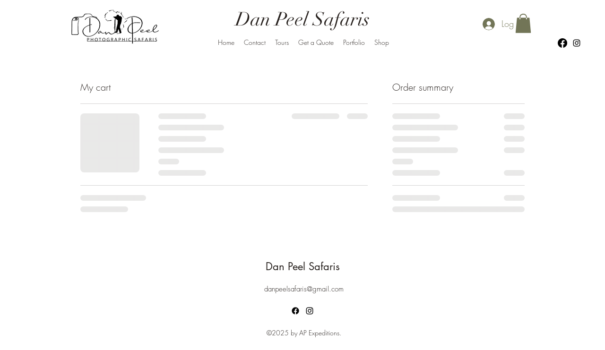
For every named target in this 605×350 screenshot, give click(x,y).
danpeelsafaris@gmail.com (304, 289)
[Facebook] (562, 43)
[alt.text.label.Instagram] (576, 43)
